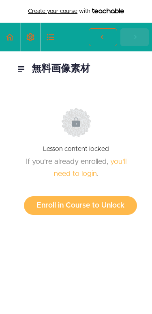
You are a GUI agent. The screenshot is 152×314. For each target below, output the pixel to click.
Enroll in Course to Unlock (80, 205)
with (76, 11)
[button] (10, 37)
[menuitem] (30, 37)
